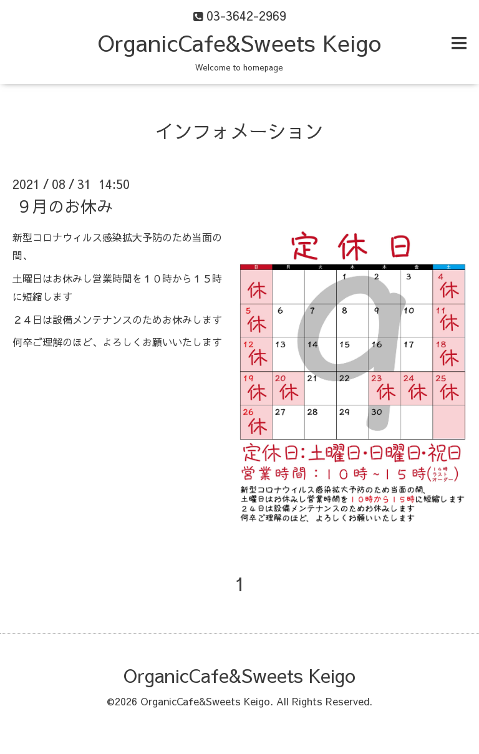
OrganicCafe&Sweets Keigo (239, 42)
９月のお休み (64, 206)
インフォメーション (239, 130)
